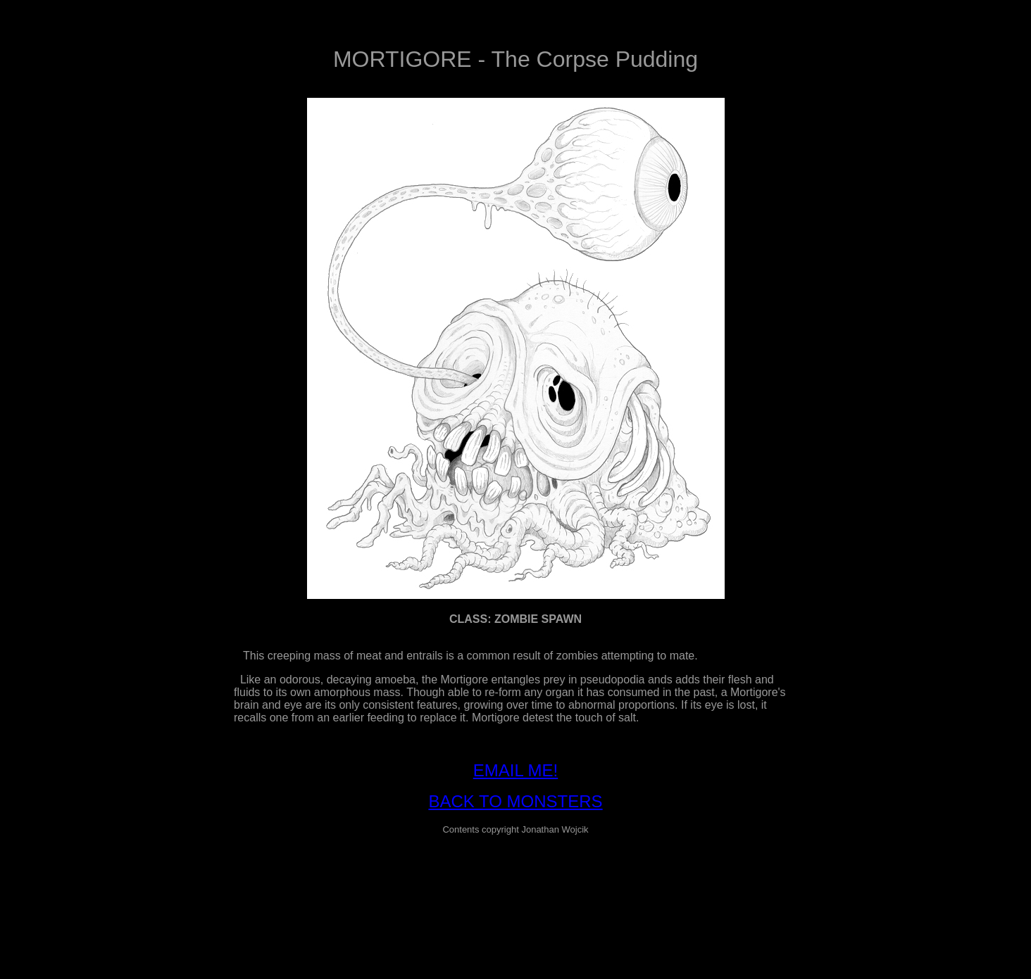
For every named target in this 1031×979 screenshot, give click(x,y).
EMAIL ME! (515, 770)
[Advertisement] (515, 878)
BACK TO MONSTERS (515, 801)
